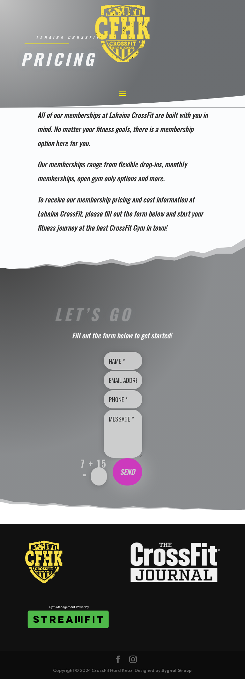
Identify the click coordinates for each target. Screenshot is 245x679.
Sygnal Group (176, 670)
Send (127, 471)
